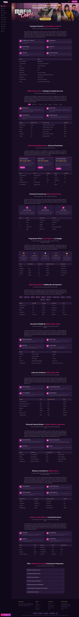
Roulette (45, 104)
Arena (3, 28)
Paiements (4, 17)
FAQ (2, 31)
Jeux (2, 8)
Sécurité (3, 19)
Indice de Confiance (51, 605)
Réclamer (22, 168)
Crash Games (56, 104)
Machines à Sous (34, 104)
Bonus (3, 10)
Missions (3, 26)
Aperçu (37, 603)
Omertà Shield (50, 606)
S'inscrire (74, 1)
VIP (2, 15)
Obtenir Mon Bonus (45, 18)
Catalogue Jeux (38, 605)
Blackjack (50, 104)
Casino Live (40, 104)
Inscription (3, 12)
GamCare (62, 609)
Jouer (5, 614)
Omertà (3, 24)
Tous (29, 104)
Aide (69, 1)
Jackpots (61, 104)
